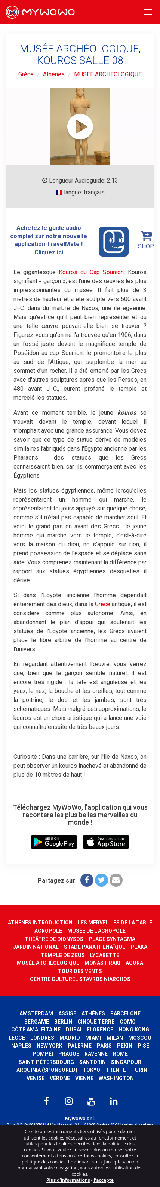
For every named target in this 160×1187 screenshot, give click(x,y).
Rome (120, 1054)
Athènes (54, 74)
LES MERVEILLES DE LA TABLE (115, 923)
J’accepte (104, 1180)
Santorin (92, 1062)
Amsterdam (36, 1013)
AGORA (134, 963)
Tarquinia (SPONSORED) (45, 1070)
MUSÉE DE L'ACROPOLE (96, 931)
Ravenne (96, 1054)
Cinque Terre (95, 1022)
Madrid (69, 1038)
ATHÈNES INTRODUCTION (40, 923)
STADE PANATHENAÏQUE (94, 947)
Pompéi (43, 1054)
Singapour (126, 1062)
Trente (115, 1070)
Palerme (80, 1046)
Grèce (26, 74)
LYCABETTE (104, 955)
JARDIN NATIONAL (36, 947)
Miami (93, 1038)
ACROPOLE (48, 931)
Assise (67, 1013)
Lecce (17, 1038)
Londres (42, 1038)
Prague (68, 1054)
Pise (143, 1046)
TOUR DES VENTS (80, 971)
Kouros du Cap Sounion (91, 272)
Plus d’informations (68, 1180)
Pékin (124, 1046)
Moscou (139, 1038)
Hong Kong (134, 1030)
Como (128, 1022)
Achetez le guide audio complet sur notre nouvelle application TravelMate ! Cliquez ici (69, 240)
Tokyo (91, 1070)
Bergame (36, 1022)
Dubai (73, 1030)
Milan (115, 1038)
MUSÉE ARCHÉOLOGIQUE (108, 74)
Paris (104, 1046)
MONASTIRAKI (102, 963)
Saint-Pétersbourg (46, 1062)
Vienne (84, 1078)
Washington (116, 1078)
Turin (139, 1070)
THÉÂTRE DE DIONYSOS (54, 939)
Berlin (63, 1022)
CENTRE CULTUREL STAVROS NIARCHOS (80, 979)
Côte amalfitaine (36, 1030)
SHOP (146, 240)
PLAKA (138, 947)
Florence (100, 1030)
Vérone (60, 1078)
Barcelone (125, 1013)
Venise (35, 1078)
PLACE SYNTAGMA (112, 939)
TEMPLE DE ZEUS (63, 955)
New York (49, 1046)
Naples (21, 1046)
